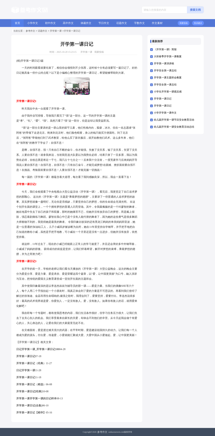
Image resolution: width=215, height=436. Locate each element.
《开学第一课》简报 (165, 49)
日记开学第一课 (25, 370)
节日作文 (103, 23)
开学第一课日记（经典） (31, 363)
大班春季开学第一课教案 (168, 56)
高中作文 (68, 23)
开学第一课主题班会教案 (168, 77)
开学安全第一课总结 (165, 70)
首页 (17, 23)
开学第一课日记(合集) (29, 405)
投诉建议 (198, 23)
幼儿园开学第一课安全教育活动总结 (174, 126)
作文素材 (157, 23)
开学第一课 (56, 31)
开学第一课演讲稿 (164, 63)
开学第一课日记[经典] (29, 391)
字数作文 (139, 23)
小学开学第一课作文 (165, 112)
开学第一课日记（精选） (31, 384)
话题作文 (121, 23)
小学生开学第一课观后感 (168, 91)
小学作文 (32, 23)
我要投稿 (184, 23)
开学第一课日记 (25, 356)
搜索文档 (195, 9)
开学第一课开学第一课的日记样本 (36, 398)
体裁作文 (86, 23)
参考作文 (30, 31)
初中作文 (50, 23)
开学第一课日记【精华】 (31, 412)
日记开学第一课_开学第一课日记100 (37, 349)
